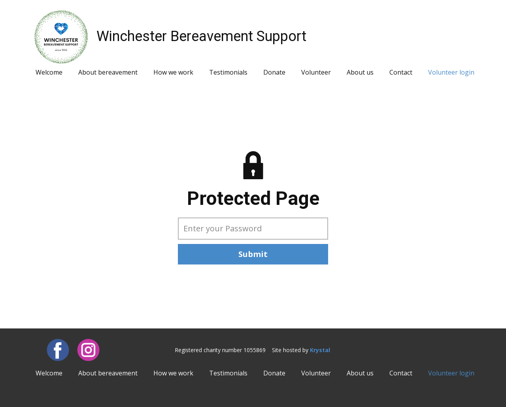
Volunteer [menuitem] (316, 72)
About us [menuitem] (360, 72)
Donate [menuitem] (274, 72)
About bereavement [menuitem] (108, 72)
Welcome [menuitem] (49, 72)
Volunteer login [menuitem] (451, 72)
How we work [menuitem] (173, 72)
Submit (253, 254)
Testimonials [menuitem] (228, 72)
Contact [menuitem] (400, 72)
